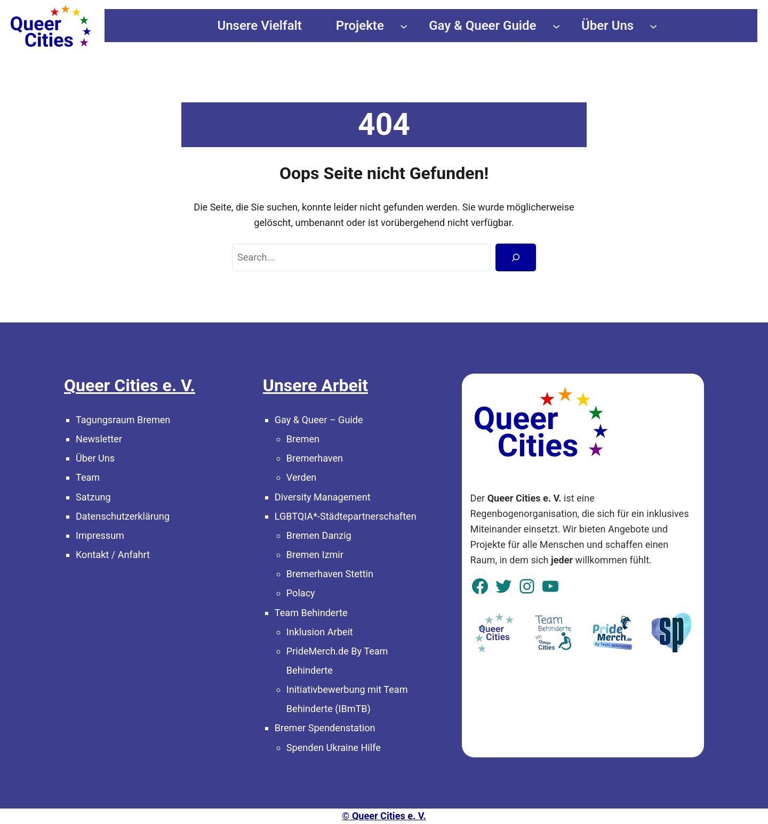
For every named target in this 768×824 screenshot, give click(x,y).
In (290, 631)
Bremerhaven (314, 458)
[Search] (515, 257)
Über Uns (95, 458)
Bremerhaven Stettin (329, 573)
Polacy (300, 593)
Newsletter (99, 439)
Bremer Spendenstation (325, 728)
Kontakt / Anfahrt (113, 554)
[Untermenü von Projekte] (403, 25)
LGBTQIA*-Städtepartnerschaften (346, 516)
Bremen (302, 439)
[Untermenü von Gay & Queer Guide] (556, 25)
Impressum (100, 535)
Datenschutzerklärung (123, 516)
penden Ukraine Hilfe (336, 747)
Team (88, 477)
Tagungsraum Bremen (123, 419)
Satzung (93, 497)
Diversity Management (323, 497)
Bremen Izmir (314, 554)
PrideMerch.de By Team (337, 651)
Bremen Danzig (318, 535)
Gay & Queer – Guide (319, 419)
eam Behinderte (314, 612)
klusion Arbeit (323, 631)
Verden (301, 477)
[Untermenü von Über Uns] (653, 25)
